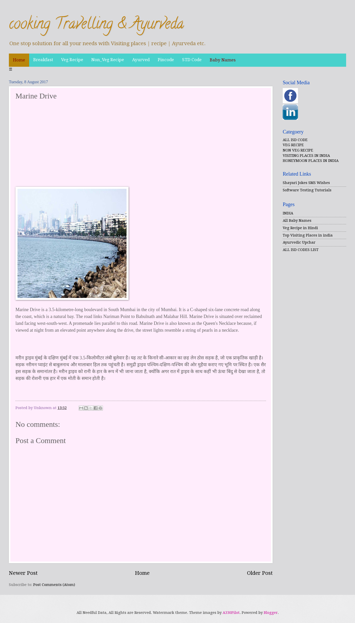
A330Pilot (231, 612)
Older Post (260, 573)
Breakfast (43, 59)
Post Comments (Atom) (54, 584)
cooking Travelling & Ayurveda (96, 25)
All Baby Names (297, 220)
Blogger (271, 612)
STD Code (192, 59)
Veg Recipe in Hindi (300, 228)
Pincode (166, 59)
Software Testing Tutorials (307, 190)
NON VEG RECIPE (298, 150)
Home (19, 59)
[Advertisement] (140, 139)
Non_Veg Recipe (107, 59)
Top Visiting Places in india (308, 235)
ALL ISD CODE (295, 140)
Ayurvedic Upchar (299, 242)
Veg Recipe (72, 59)
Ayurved (141, 59)
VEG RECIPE (293, 145)
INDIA (288, 213)
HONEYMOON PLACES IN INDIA (311, 160)
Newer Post (23, 573)
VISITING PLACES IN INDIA (306, 155)
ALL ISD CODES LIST (300, 249)
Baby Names (223, 59)
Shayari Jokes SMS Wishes (306, 182)
